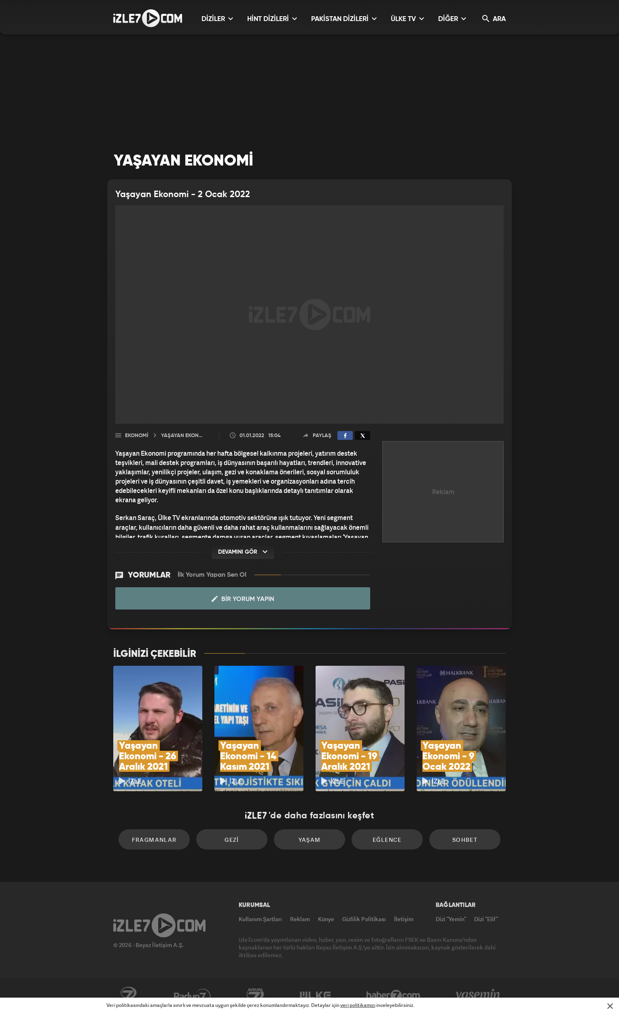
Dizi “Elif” (486, 919)
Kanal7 (128, 996)
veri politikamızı (357, 1005)
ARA (494, 18)
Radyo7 (192, 996)
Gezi (232, 839)
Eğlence (387, 839)
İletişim (403, 919)
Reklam (300, 919)
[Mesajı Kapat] (610, 1006)
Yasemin (478, 996)
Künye (326, 919)
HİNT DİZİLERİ (272, 18)
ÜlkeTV (315, 996)
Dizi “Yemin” (451, 919)
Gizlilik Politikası (364, 919)
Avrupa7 (255, 996)
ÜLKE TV (407, 18)
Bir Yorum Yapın (243, 599)
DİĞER (452, 18)
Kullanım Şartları (260, 919)
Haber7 (393, 996)
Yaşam (310, 839)
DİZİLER (217, 18)
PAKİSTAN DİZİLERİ (344, 18)
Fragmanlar (154, 839)
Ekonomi (136, 435)
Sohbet (464, 839)
